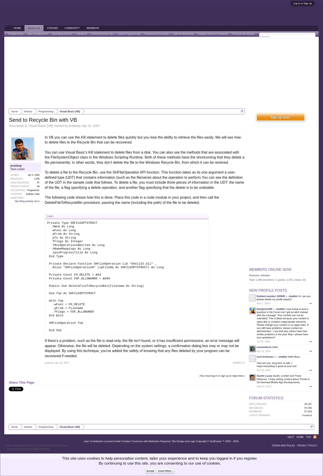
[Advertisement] (161, 72)
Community (72, 28)
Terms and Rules (283, 445)
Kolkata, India (33, 194)
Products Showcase (243, 34)
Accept (150, 470)
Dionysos (254, 275)
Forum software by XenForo (36, 445)
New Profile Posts (268, 290)
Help (291, 437)
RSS (314, 437)
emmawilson (264, 347)
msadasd (307, 415)
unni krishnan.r (266, 356)
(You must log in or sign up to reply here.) (222, 375)
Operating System (62, 34)
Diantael (265, 275)
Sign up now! (280, 117)
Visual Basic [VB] (40, 126)
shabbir (293, 296)
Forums (52, 28)
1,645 (36, 179)
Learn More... (165, 470)
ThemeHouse (57, 449)
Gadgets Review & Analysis (213, 34)
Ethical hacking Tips (102, 34)
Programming (15, 34)
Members (93, 28)
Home (17, 28)
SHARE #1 (238, 362)
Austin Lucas (264, 375)
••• (310, 303)
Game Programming (129, 34)
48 (38, 186)
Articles (34, 28)
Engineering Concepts (157, 34)
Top (308, 437)
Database (82, 34)
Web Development (38, 34)
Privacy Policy (307, 445)
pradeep (74, 126)
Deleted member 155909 (271, 296)
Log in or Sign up (302, 3)
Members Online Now (270, 270)
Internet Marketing (183, 34)
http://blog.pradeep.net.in (27, 201)
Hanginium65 (264, 309)
